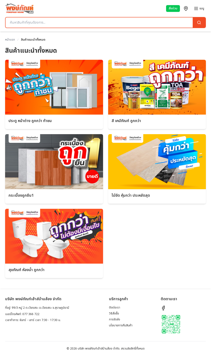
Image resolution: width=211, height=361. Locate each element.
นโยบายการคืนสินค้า (120, 325)
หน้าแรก (10, 40)
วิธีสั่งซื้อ (114, 313)
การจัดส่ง (114, 319)
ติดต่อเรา (114, 307)
